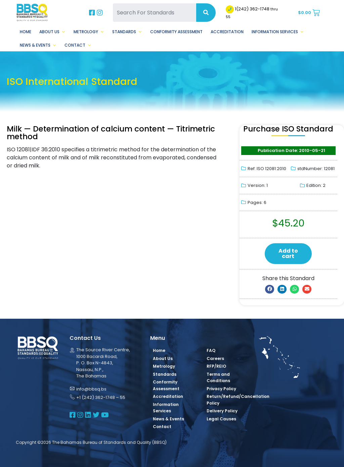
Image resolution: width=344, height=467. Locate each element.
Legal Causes (221, 419)
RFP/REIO (216, 366)
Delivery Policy (222, 411)
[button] (269, 289)
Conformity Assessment (176, 32)
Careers (215, 358)
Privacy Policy (221, 389)
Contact (77, 45)
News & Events (38, 45)
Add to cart (288, 253)
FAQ (211, 350)
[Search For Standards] (154, 12)
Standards (127, 32)
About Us (52, 32)
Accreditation (227, 32)
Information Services (278, 32)
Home (25, 32)
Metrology (89, 32)
